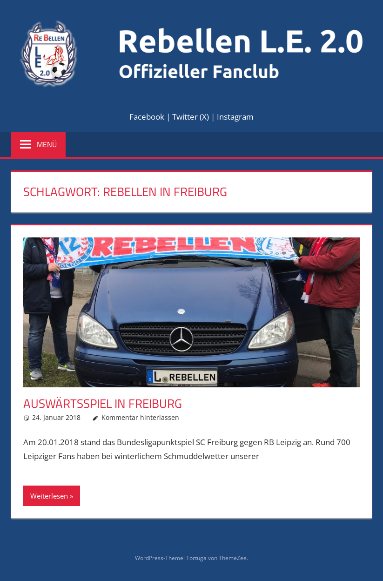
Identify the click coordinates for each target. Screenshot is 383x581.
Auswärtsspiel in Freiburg (102, 403)
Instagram (235, 116)
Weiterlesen (49, 495)
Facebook (146, 116)
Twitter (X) (190, 116)
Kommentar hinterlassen (140, 417)
